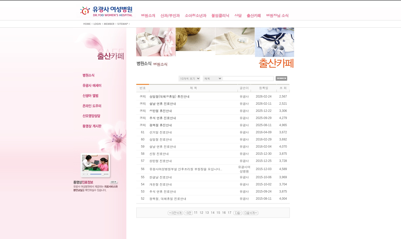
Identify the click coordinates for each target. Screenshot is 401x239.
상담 (237, 16)
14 (213, 212)
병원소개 (148, 16)
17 (229, 212)
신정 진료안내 (159, 153)
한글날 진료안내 (160, 177)
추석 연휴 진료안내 (162, 191)
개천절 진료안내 (160, 184)
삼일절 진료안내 (160, 139)
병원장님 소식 (277, 16)
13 (207, 212)
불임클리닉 (220, 16)
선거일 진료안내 (160, 132)
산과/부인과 (170, 16)
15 (218, 212)
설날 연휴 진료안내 (162, 146)
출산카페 (254, 16)
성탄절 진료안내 (160, 161)
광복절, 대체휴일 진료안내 (167, 198)
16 (224, 212)
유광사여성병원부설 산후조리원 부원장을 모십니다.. (185, 169)
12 (201, 212)
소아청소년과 (195, 16)
